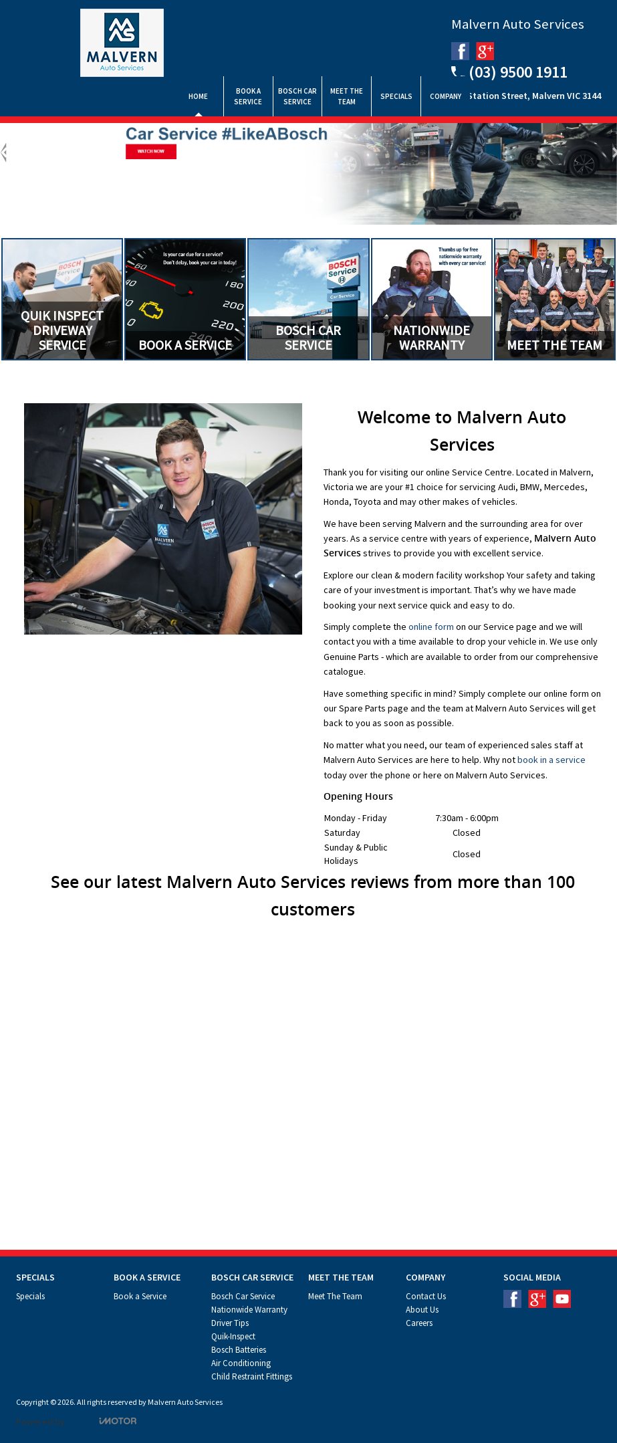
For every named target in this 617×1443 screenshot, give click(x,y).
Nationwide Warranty (249, 1309)
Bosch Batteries (238, 1349)
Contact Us (426, 1296)
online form (431, 627)
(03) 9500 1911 (509, 71)
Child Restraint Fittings (251, 1376)
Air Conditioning (241, 1363)
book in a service (551, 760)
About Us (422, 1309)
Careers (419, 1323)
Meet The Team (335, 1296)
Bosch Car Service (243, 1296)
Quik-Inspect (233, 1336)
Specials (30, 1296)
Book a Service (140, 1296)
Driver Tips (230, 1323)
